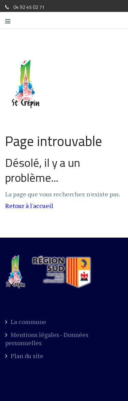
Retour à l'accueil (29, 206)
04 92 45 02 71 (29, 7)
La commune (25, 322)
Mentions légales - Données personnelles (46, 339)
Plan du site (24, 356)
